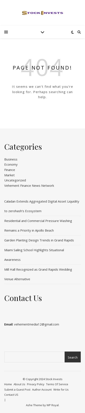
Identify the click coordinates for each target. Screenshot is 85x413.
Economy (11, 164)
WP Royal (53, 405)
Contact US (11, 395)
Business (10, 159)
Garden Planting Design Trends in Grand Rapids (39, 240)
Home (8, 384)
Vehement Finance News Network (29, 185)
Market (9, 175)
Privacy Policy (35, 384)
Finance (9, 170)
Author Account (42, 389)
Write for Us (61, 389)
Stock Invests (53, 379)
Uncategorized (15, 180)
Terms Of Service (57, 384)
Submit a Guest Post (17, 389)
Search (73, 357)
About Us (19, 384)
